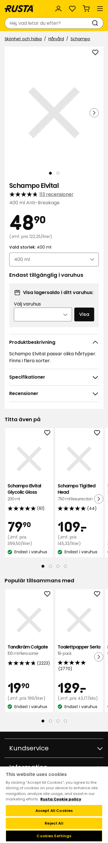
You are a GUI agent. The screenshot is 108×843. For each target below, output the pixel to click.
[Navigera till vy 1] (50, 173)
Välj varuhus (27, 304)
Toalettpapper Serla (79, 650)
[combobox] (48, 23)
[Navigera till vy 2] (57, 173)
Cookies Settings (54, 836)
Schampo (80, 39)
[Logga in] (58, 9)
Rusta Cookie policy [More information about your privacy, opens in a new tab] (60, 799)
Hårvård (56, 39)
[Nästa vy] (94, 112)
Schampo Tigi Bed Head (79, 492)
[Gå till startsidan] (19, 8)
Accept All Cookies (54, 810)
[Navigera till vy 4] (65, 566)
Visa (84, 314)
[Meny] (100, 9)
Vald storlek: (30, 247)
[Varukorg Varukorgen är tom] (86, 9)
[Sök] (96, 23)
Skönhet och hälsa (23, 39)
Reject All (54, 823)
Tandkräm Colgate (29, 650)
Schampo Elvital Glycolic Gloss (29, 492)
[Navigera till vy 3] (57, 566)
